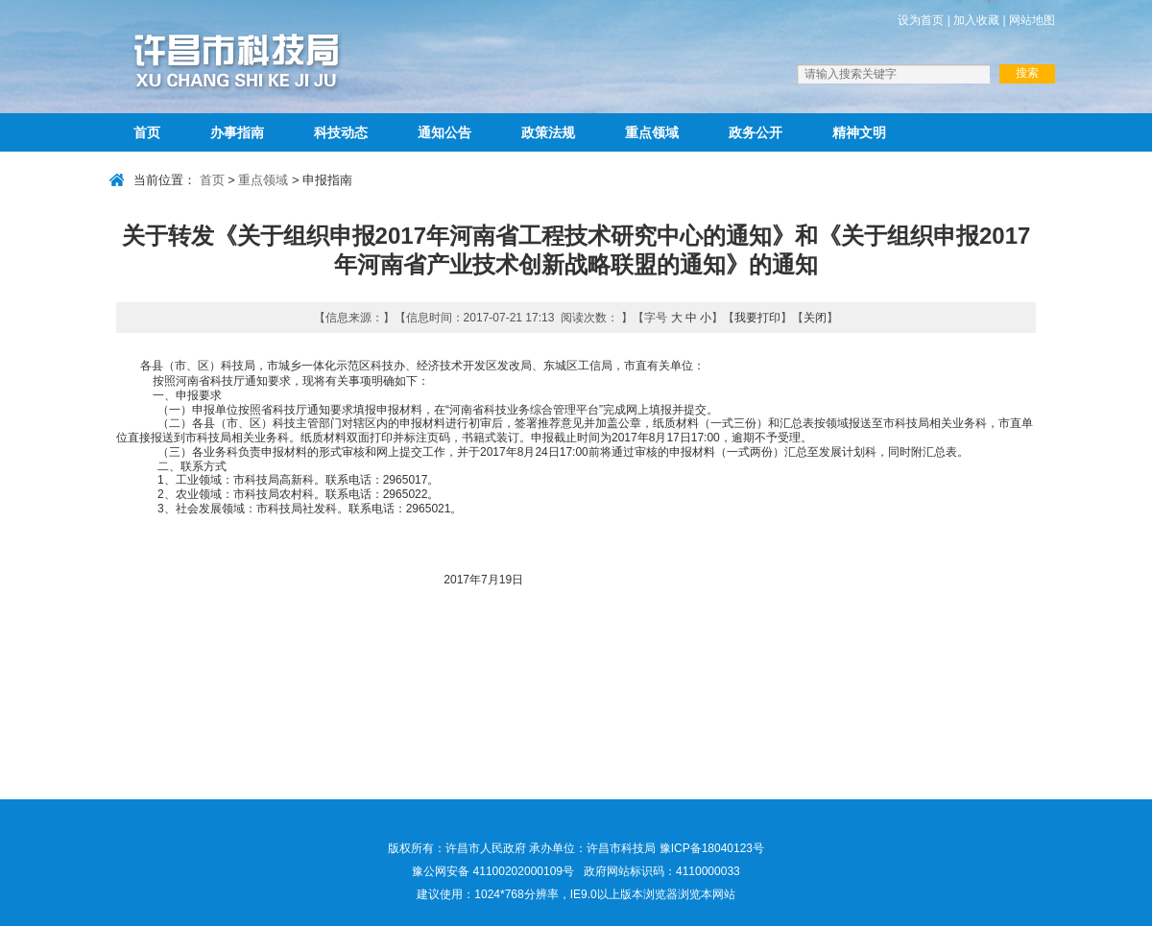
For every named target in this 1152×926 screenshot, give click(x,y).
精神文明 (859, 132)
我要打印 (757, 317)
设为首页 (921, 20)
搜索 (1027, 73)
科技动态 (341, 132)
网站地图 (1032, 20)
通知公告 (444, 132)
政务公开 (755, 132)
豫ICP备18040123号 (712, 848)
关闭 (815, 317)
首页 (146, 132)
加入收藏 (976, 20)
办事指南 (237, 132)
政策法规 (548, 132)
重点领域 (652, 132)
